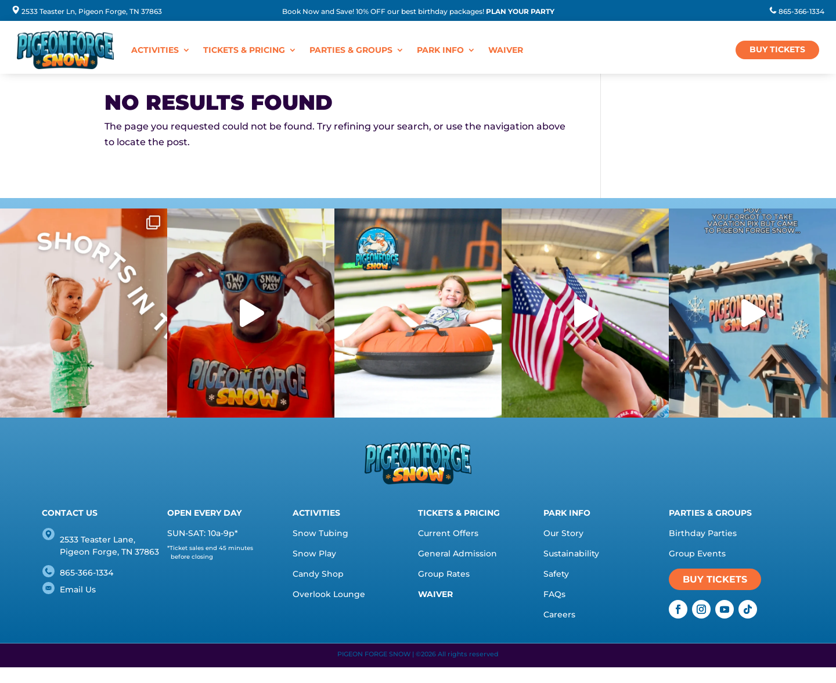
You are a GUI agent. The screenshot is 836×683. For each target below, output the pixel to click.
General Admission (457, 553)
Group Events (697, 553)
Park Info (440, 50)
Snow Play (314, 553)
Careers (559, 614)
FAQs (554, 594)
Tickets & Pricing (244, 50)
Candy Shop (318, 574)
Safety (556, 574)
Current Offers (448, 533)
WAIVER (505, 50)
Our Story (563, 533)
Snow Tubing (320, 533)
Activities (155, 50)
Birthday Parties (703, 533)
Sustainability (571, 553)
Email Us (78, 589)
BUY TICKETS (777, 49)
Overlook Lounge (329, 594)
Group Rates (444, 574)
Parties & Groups (350, 50)
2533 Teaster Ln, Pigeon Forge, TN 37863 (91, 11)
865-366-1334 (801, 11)
